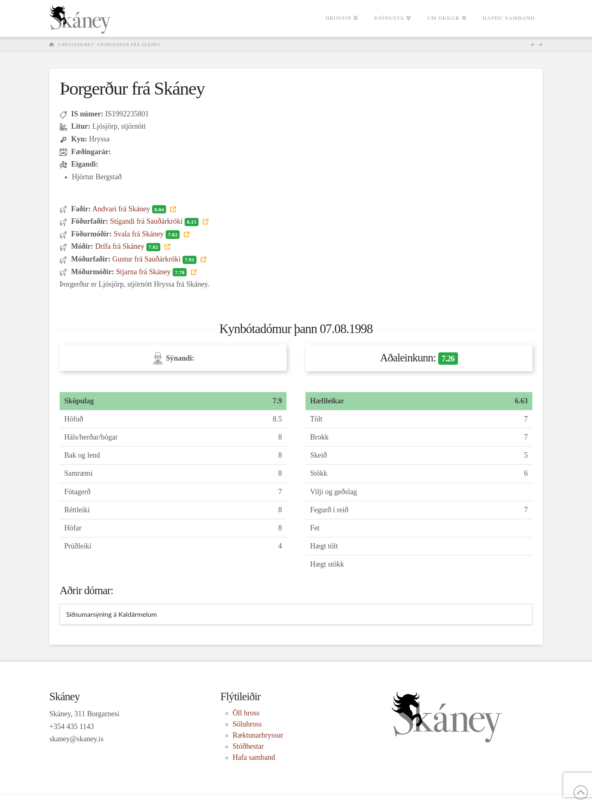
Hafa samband (254, 757)
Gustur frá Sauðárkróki (155, 259)
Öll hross (246, 713)
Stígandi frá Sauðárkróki (155, 221)
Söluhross (247, 724)
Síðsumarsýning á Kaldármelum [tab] (111, 614)
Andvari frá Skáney (130, 209)
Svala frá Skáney (147, 234)
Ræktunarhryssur (258, 735)
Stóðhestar (248, 746)
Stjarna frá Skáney (152, 272)
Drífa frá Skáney (128, 246)
